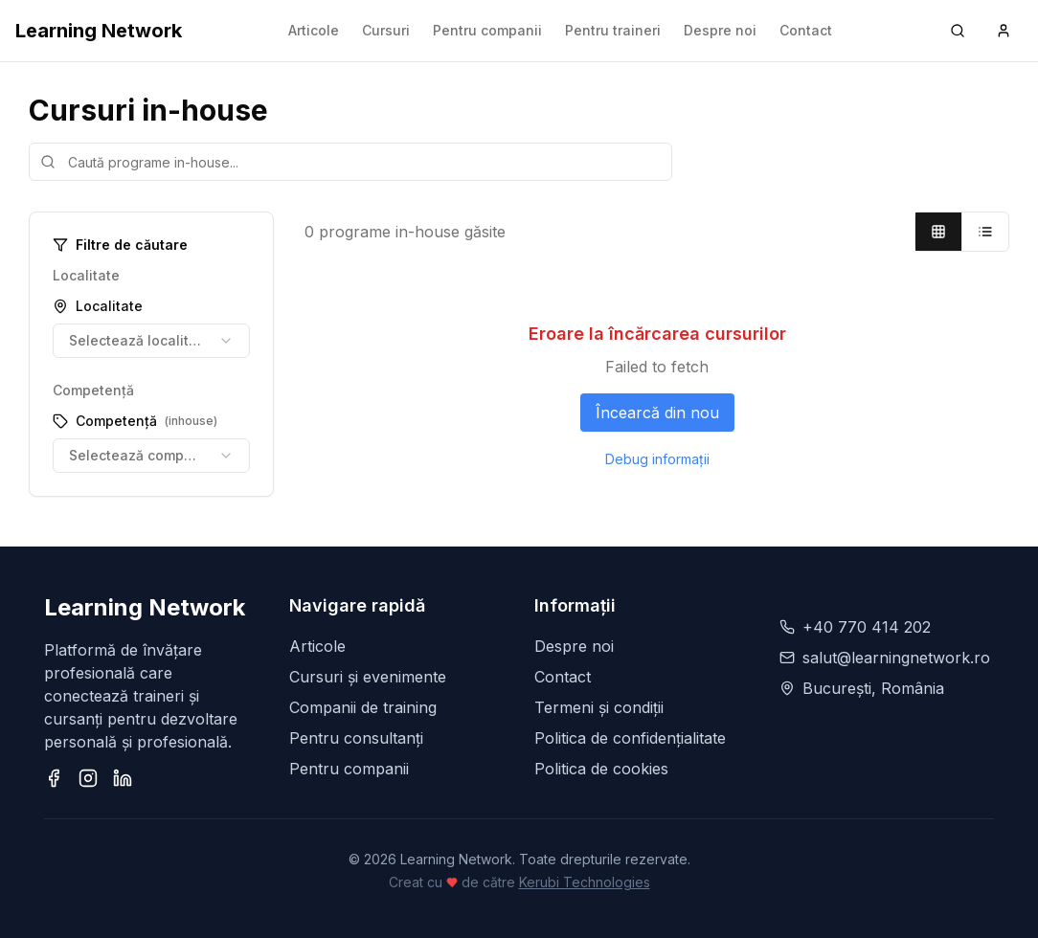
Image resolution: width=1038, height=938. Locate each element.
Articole (313, 30)
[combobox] (151, 341)
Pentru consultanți (356, 738)
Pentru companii (487, 30)
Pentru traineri (613, 30)
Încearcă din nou (657, 412)
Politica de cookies (601, 768)
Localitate (98, 306)
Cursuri (386, 30)
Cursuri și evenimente (367, 676)
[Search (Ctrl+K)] (957, 30)
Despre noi (720, 30)
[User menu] (1003, 30)
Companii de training (363, 707)
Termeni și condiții (599, 707)
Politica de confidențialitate (630, 738)
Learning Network (98, 30)
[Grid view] (938, 231)
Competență (135, 421)
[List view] (985, 231)
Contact (805, 30)
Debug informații (657, 459)
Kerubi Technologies (584, 882)
